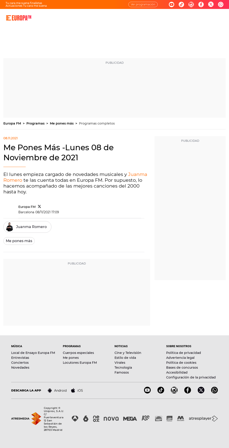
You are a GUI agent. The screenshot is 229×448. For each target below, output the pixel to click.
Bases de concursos (182, 368)
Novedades (20, 368)
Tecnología (123, 368)
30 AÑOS (69, 17)
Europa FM (12, 123)
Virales (119, 363)
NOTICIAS (128, 17)
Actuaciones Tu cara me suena (26, 5)
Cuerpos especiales (78, 353)
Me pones (71, 358)
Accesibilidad (177, 372)
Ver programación (143, 4)
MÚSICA (86, 17)
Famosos (121, 372)
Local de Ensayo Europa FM (33, 353)
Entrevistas (20, 358)
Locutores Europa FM (80, 363)
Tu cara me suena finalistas (24, 3)
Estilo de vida (125, 358)
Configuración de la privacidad (191, 377)
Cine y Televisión (127, 353)
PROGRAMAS (107, 17)
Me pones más (62, 123)
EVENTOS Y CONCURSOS (157, 17)
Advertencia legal (180, 358)
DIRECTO (51, 17)
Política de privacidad (183, 353)
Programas (35, 123)
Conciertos (20, 363)
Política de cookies (181, 363)
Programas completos (97, 123)
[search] (223, 18)
